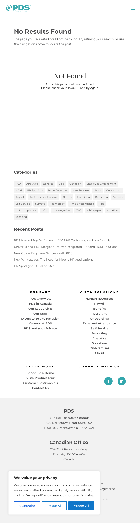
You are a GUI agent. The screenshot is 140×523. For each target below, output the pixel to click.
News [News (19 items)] (97, 190)
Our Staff (40, 313)
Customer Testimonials (40, 383)
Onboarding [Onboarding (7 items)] (113, 190)
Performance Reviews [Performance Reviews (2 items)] (43, 197)
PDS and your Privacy (40, 328)
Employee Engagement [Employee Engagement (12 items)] (101, 183)
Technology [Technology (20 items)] (57, 203)
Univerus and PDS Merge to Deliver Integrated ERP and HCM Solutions (65, 247)
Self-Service (99, 328)
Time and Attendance (99, 323)
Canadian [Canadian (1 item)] (75, 183)
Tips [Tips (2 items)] (101, 203)
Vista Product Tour (40, 378)
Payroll (99, 303)
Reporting (99, 333)
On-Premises (99, 348)
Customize (27, 506)
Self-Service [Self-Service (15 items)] (23, 203)
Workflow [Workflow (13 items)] (113, 210)
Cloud (99, 353)
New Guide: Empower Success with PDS (43, 253)
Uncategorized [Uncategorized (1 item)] (61, 210)
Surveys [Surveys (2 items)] (40, 203)
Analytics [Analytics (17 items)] (32, 183)
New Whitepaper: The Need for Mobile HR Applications (53, 259)
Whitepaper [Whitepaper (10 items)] (94, 210)
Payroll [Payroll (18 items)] (20, 197)
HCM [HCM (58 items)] (19, 190)
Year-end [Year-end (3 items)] (21, 216)
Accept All (81, 506)
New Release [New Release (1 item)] (81, 190)
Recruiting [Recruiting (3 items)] (83, 197)
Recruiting (100, 313)
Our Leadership (40, 308)
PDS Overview (40, 298)
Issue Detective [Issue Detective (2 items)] (57, 190)
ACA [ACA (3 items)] (18, 183)
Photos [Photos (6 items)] (67, 197)
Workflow (99, 343)
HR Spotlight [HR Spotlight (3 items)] (35, 190)
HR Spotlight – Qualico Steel (34, 266)
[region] (54, 493)
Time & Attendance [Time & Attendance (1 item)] (82, 203)
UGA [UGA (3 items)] (44, 210)
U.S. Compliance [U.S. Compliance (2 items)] (26, 210)
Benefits (99, 308)
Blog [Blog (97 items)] (61, 183)
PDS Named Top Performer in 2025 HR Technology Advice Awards (62, 240)
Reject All (54, 506)
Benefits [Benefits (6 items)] (48, 183)
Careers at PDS (40, 323)
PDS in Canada (40, 303)
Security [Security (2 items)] (118, 197)
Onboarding (99, 318)
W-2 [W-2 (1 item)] (78, 210)
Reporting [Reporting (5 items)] (101, 197)
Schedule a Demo (40, 373)
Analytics (99, 338)
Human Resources (99, 298)
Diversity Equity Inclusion (40, 318)
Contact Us (40, 388)
